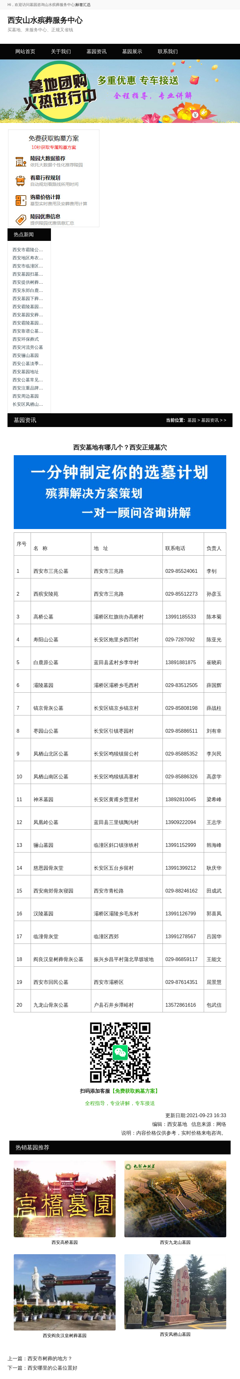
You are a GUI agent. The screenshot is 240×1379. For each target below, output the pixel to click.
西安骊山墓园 (25, 355)
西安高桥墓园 (65, 1242)
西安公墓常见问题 (30, 379)
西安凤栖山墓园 (175, 1334)
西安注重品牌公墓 (30, 387)
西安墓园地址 (25, 371)
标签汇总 (83, 5)
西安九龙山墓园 (175, 1242)
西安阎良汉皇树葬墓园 (65, 1335)
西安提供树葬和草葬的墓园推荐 (43, 282)
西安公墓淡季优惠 (30, 363)
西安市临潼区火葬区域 (34, 265)
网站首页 (25, 51)
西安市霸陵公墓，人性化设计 (40, 249)
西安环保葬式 (25, 339)
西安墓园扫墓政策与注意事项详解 (45, 274)
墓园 (192, 420)
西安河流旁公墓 (27, 347)
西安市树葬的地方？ (50, 1358)
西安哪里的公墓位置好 (53, 1368)
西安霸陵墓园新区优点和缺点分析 (45, 306)
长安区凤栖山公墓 (30, 404)
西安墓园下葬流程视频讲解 (38, 298)
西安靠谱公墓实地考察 (34, 330)
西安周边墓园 (25, 396)
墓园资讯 (210, 420)
